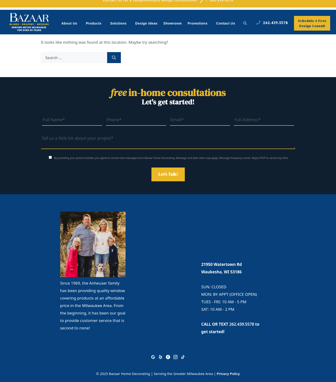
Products (96, 23)
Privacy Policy (228, 373)
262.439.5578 (241, 324)
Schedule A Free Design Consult (312, 23)
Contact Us (225, 23)
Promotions (200, 23)
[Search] (114, 57)
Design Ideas (146, 23)
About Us (71, 23)
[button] (245, 23)
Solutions (121, 23)
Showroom (172, 23)
